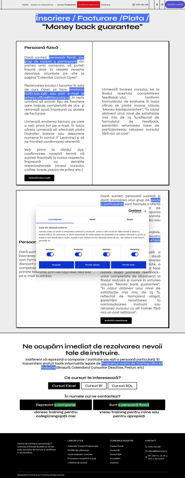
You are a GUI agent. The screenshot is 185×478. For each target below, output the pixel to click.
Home (25, 5)
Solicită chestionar (116, 320)
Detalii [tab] (92, 219)
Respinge (56, 265)
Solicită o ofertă (175, 4)
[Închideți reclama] (145, 211)
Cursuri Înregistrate (66, 5)
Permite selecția (92, 265)
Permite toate (128, 265)
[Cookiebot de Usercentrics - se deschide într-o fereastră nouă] (130, 211)
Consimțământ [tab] (54, 219)
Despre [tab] (130, 219)
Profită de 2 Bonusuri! (88, 5)
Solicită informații (39, 177)
